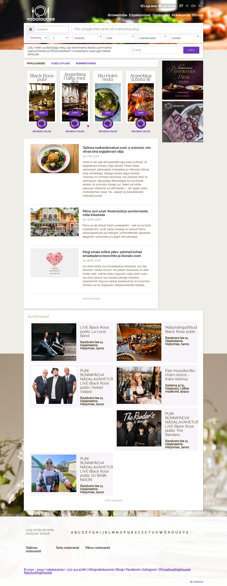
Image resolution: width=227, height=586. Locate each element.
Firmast (197, 15)
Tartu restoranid (67, 548)
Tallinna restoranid (33, 549)
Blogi (120, 569)
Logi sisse (149, 6)
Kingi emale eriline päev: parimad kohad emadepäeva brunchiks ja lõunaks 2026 (112, 254)
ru (200, 6)
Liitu (191, 50)
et (181, 6)
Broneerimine (117, 15)
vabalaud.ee (55, 569)
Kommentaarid (86, 63)
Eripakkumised (140, 15)
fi (187, 6)
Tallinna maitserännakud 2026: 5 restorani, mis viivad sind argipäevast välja (117, 149)
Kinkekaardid (181, 15)
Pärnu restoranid (97, 548)
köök (120, 38)
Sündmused (161, 15)
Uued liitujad (60, 63)
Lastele (185, 38)
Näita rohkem (91, 298)
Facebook (133, 569)
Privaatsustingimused (174, 569)
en (193, 6)
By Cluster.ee (196, 582)
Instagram (149, 569)
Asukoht (87, 38)
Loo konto (167, 6)
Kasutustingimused (38, 573)
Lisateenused (152, 38)
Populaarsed (36, 63)
